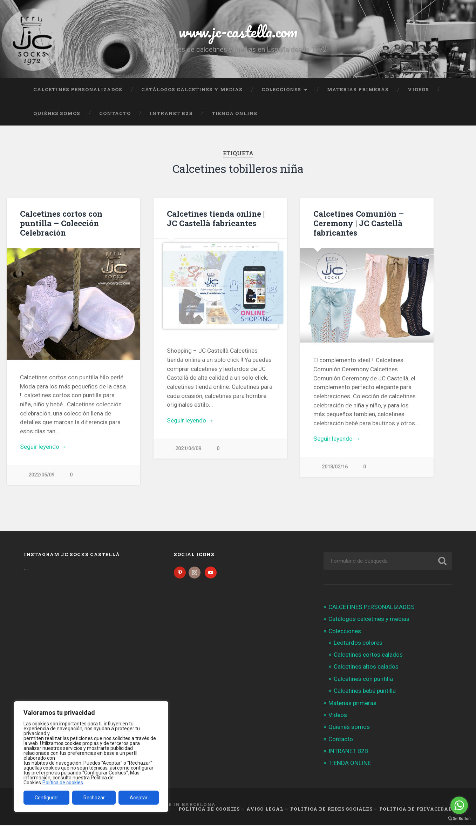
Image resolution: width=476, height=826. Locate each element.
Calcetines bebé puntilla (365, 691)
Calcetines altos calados (366, 667)
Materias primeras (358, 89)
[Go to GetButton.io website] (459, 819)
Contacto (115, 113)
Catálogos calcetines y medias (192, 89)
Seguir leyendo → (43, 446)
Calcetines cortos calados (368, 655)
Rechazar (94, 797)
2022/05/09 (41, 475)
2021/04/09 (188, 449)
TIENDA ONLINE (234, 113)
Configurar (46, 797)
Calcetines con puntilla (363, 679)
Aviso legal (265, 809)
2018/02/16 (335, 467)
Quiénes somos (56, 113)
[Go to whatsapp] (459, 805)
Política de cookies (62, 782)
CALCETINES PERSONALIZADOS (77, 89)
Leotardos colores (358, 643)
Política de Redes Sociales (331, 809)
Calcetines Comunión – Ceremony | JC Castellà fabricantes (358, 223)
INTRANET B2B (171, 113)
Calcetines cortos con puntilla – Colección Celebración (61, 223)
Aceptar (139, 797)
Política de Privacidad (415, 809)
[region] (91, 756)
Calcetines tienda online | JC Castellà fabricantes (216, 218)
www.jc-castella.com (238, 31)
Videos (418, 89)
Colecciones (281, 89)
